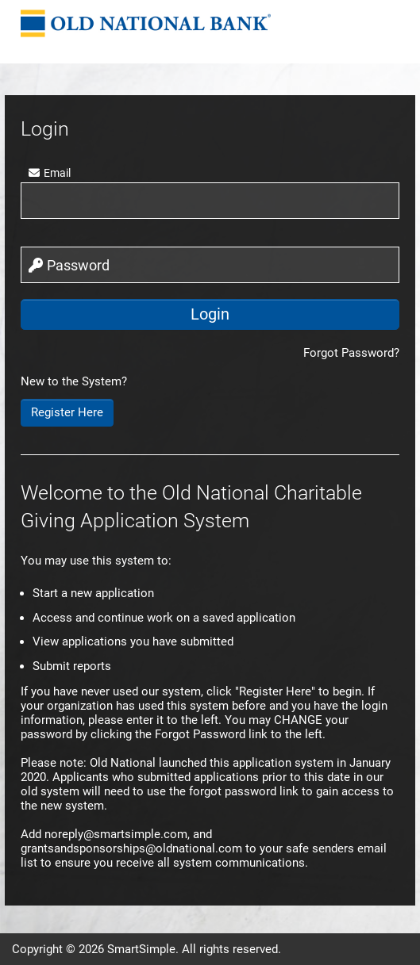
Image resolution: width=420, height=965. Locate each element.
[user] (210, 200)
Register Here (67, 412)
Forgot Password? (351, 353)
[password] (210, 265)
